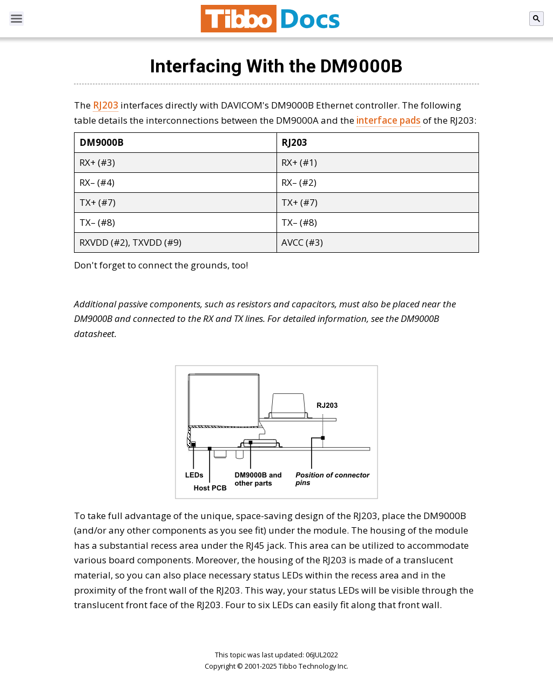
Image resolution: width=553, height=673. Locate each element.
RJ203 (105, 105)
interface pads (388, 120)
